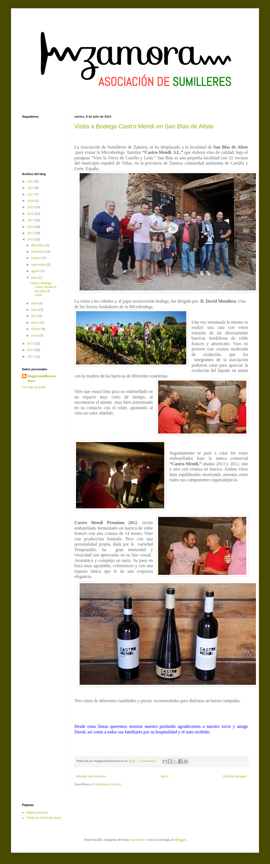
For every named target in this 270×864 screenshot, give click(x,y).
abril (34, 316)
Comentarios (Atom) (107, 784)
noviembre (38, 251)
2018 (31, 214)
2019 (31, 207)
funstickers (138, 840)
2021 (31, 194)
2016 (31, 227)
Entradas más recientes (91, 776)
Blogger (180, 840)
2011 (31, 356)
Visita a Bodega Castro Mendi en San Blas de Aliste (144, 126)
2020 (31, 201)
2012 (31, 350)
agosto (35, 271)
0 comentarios (147, 760)
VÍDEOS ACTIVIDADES (43, 818)
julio (34, 277)
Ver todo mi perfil (34, 387)
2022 (31, 188)
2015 (31, 233)
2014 (31, 239)
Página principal (37, 812)
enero (35, 335)
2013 (31, 343)
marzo (35, 322)
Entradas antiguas (235, 776)
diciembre (38, 245)
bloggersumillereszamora (42, 378)
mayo (35, 309)
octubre (36, 258)
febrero (36, 329)
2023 (31, 181)
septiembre (39, 264)
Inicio (164, 776)
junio (35, 303)
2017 (31, 220)
